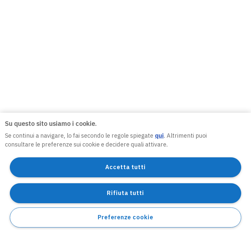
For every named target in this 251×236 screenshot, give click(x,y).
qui (159, 135)
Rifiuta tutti (125, 193)
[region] (125, 174)
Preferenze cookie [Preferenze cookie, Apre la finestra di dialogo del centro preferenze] (125, 217)
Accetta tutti (125, 167)
